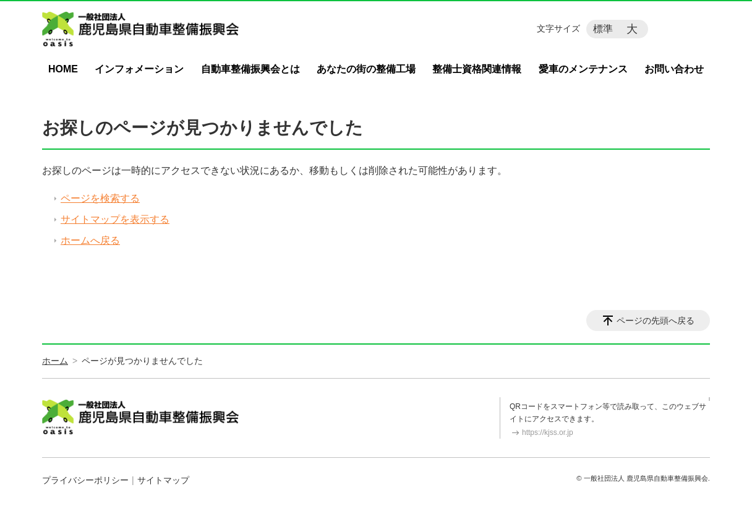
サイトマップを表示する (115, 219)
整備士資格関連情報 (476, 69)
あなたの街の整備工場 (366, 69)
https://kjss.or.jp (547, 432)
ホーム (55, 361)
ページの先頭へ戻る (655, 320)
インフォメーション (139, 69)
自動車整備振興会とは (250, 69)
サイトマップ (163, 480)
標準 (603, 29)
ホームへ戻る (90, 240)
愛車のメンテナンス (583, 69)
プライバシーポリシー (85, 480)
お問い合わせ (674, 69)
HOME (63, 69)
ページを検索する (100, 198)
